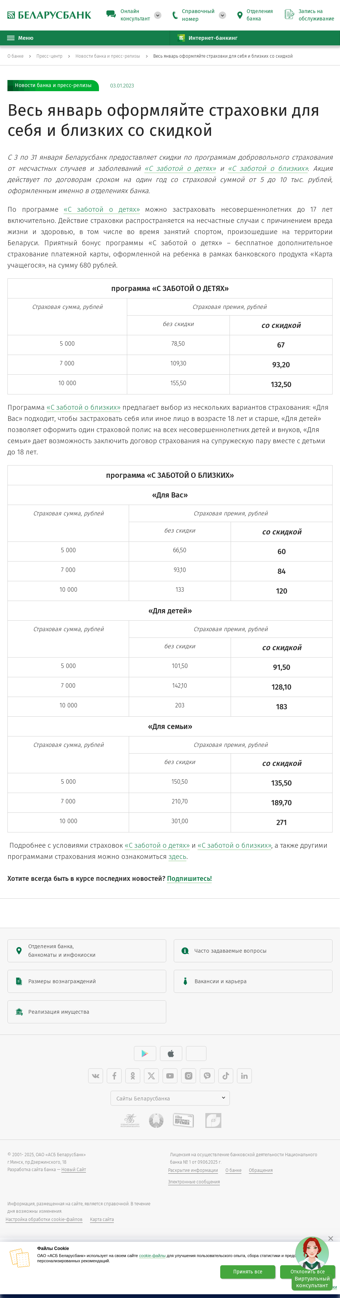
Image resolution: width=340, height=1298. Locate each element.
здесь (177, 864)
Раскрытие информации (193, 1177)
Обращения (261, 1177)
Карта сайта (102, 1227)
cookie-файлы (152, 1255)
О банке (233, 1177)
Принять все (247, 1272)
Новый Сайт (73, 1177)
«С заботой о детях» (101, 209)
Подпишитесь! (189, 886)
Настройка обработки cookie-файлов (44, 1227)
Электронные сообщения (194, 1189)
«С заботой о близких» (83, 409)
